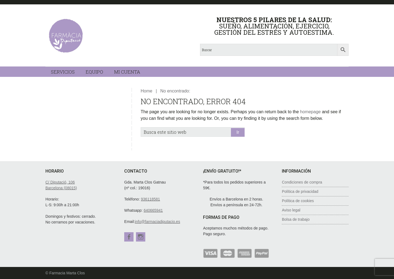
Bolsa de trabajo (295, 219)
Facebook (129, 237)
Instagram (141, 237)
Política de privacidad (300, 191)
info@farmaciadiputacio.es (157, 221)
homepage (310, 111)
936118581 (150, 199)
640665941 (153, 210)
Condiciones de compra (302, 182)
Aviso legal (291, 210)
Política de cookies (298, 201)
